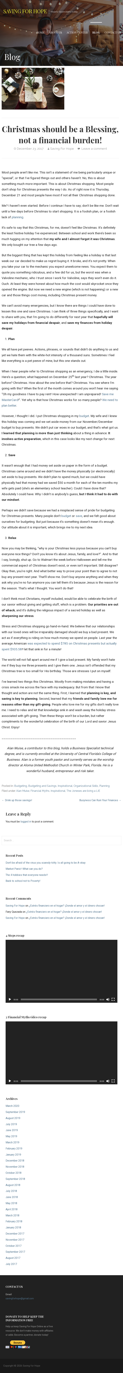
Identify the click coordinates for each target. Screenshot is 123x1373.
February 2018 (14, 1221)
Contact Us (113, 32)
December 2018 (15, 1160)
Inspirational (65, 785)
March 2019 (12, 1142)
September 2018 (15, 1179)
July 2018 (11, 1191)
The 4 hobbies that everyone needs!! (27, 875)
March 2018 (12, 1215)
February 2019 (14, 1148)
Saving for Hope (25, 11)
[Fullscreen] (113, 999)
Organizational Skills (86, 785)
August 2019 (13, 1118)
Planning (104, 785)
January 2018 (13, 1227)
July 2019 (11, 1124)
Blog (96, 32)
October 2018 (13, 1172)
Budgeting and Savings (42, 785)
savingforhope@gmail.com (20, 1298)
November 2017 (15, 1239)
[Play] (10, 999)
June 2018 (12, 1197)
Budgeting (20, 785)
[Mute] (107, 999)
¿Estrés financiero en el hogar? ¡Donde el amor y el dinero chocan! (67, 905)
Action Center (77, 32)
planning (17, 217)
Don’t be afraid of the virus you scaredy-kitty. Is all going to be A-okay (46, 862)
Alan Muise (22, 790)
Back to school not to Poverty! (23, 880)
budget (84, 416)
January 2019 (13, 1154)
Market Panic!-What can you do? (24, 868)
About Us (55, 32)
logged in (25, 821)
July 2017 (11, 1264)
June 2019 (12, 1130)
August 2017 (13, 1257)
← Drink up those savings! (17, 800)
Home (40, 32)
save (79, 516)
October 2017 (13, 1245)
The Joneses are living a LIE (83, 790)
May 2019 (11, 1136)
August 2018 (13, 1185)
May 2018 (11, 1203)
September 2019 (15, 1112)
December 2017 (15, 1233)
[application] (61, 971)
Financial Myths (40, 790)
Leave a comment (94, 148)
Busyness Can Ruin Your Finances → (100, 800)
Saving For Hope (62, 148)
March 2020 (12, 1105)
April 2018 (11, 1209)
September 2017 (15, 1251)
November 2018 (15, 1166)
